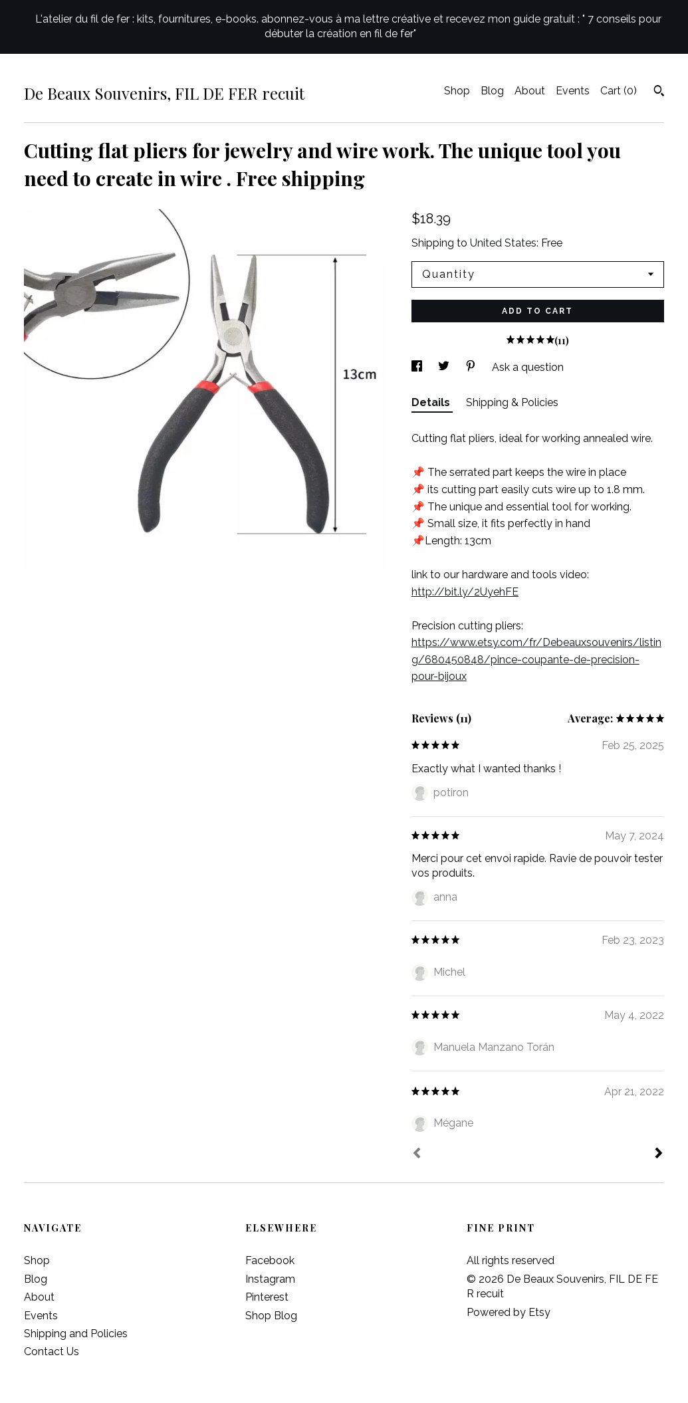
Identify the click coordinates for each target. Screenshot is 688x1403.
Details (432, 402)
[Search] (659, 92)
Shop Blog (271, 1315)
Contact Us (51, 1351)
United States (503, 243)
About (530, 90)
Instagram (270, 1279)
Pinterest (266, 1297)
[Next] (658, 1154)
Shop (457, 90)
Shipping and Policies (76, 1333)
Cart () (618, 90)
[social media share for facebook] (418, 367)
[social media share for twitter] (445, 367)
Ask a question (528, 367)
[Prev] (416, 1154)
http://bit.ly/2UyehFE (464, 592)
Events (573, 90)
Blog (492, 90)
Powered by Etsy (508, 1312)
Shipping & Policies (512, 402)
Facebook (269, 1260)
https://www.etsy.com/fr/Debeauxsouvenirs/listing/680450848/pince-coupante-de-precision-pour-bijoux (536, 659)
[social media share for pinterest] (472, 367)
